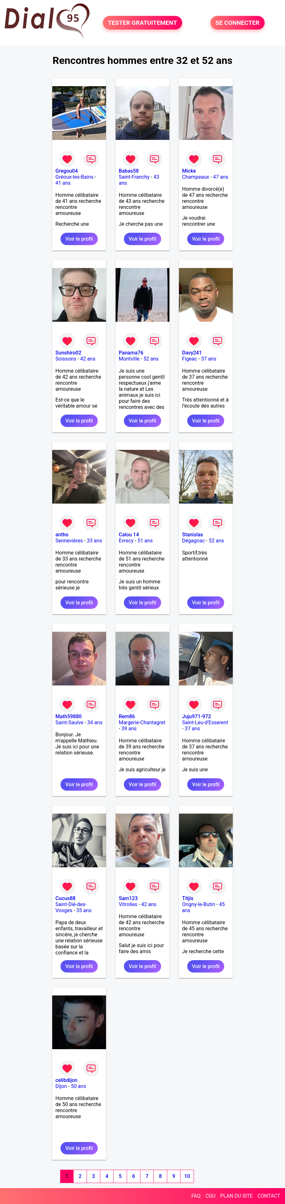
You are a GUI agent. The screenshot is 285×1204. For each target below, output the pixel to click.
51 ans (145, 541)
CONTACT (268, 1196)
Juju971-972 (196, 716)
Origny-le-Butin (198, 904)
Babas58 (129, 171)
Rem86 (127, 716)
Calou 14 (129, 535)
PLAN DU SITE (236, 1196)
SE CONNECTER (238, 22)
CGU (210, 1196)
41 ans (63, 183)
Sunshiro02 (68, 353)
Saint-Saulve (69, 722)
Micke (189, 171)
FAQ (196, 1196)
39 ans (129, 729)
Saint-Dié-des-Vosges (71, 907)
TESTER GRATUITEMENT (142, 22)
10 (187, 1176)
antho (61, 535)
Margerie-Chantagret (142, 722)
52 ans (151, 359)
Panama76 (131, 353)
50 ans (78, 1086)
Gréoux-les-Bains (74, 177)
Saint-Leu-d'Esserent (205, 722)
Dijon (61, 1086)
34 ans (95, 722)
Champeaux (195, 177)
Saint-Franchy (134, 177)
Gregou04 (66, 171)
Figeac (189, 359)
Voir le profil (79, 239)
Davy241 (192, 353)
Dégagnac (193, 541)
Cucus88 (65, 898)
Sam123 (128, 898)
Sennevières (69, 541)
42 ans (88, 359)
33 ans (94, 541)
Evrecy (126, 541)
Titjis (187, 898)
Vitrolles (128, 904)
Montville (129, 359)
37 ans (208, 359)
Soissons (65, 359)
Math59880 (68, 716)
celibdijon (66, 1080)
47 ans (220, 177)
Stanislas (192, 535)
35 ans (83, 910)
